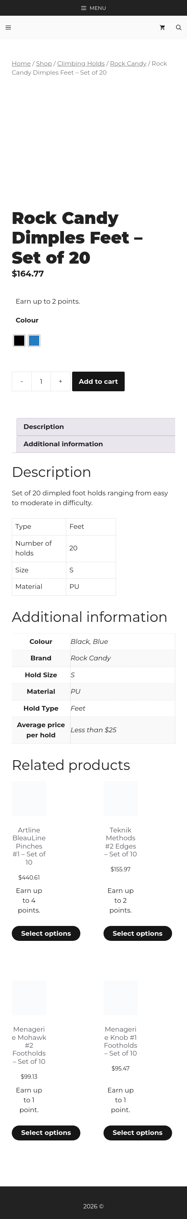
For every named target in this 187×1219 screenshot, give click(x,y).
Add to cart (98, 381)
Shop (44, 63)
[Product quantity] (41, 381)
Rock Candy (128, 63)
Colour (27, 320)
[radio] (19, 340)
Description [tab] (44, 427)
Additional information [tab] (63, 444)
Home (21, 63)
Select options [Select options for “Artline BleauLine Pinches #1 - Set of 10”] (46, 933)
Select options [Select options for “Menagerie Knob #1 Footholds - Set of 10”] (137, 1133)
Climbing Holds (81, 63)
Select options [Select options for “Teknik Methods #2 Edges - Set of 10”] (137, 933)
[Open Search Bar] (179, 27)
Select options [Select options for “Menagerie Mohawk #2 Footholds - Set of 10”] (46, 1133)
